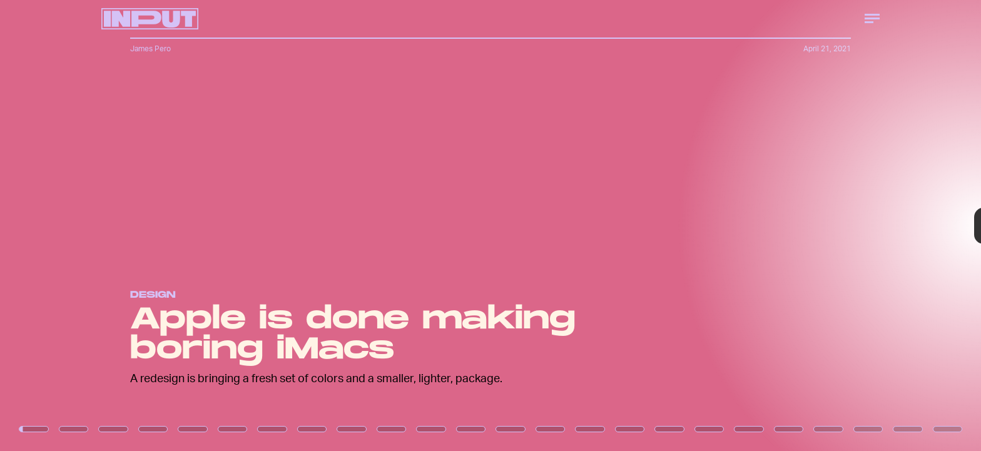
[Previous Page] (161, 225)
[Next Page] (652, 225)
